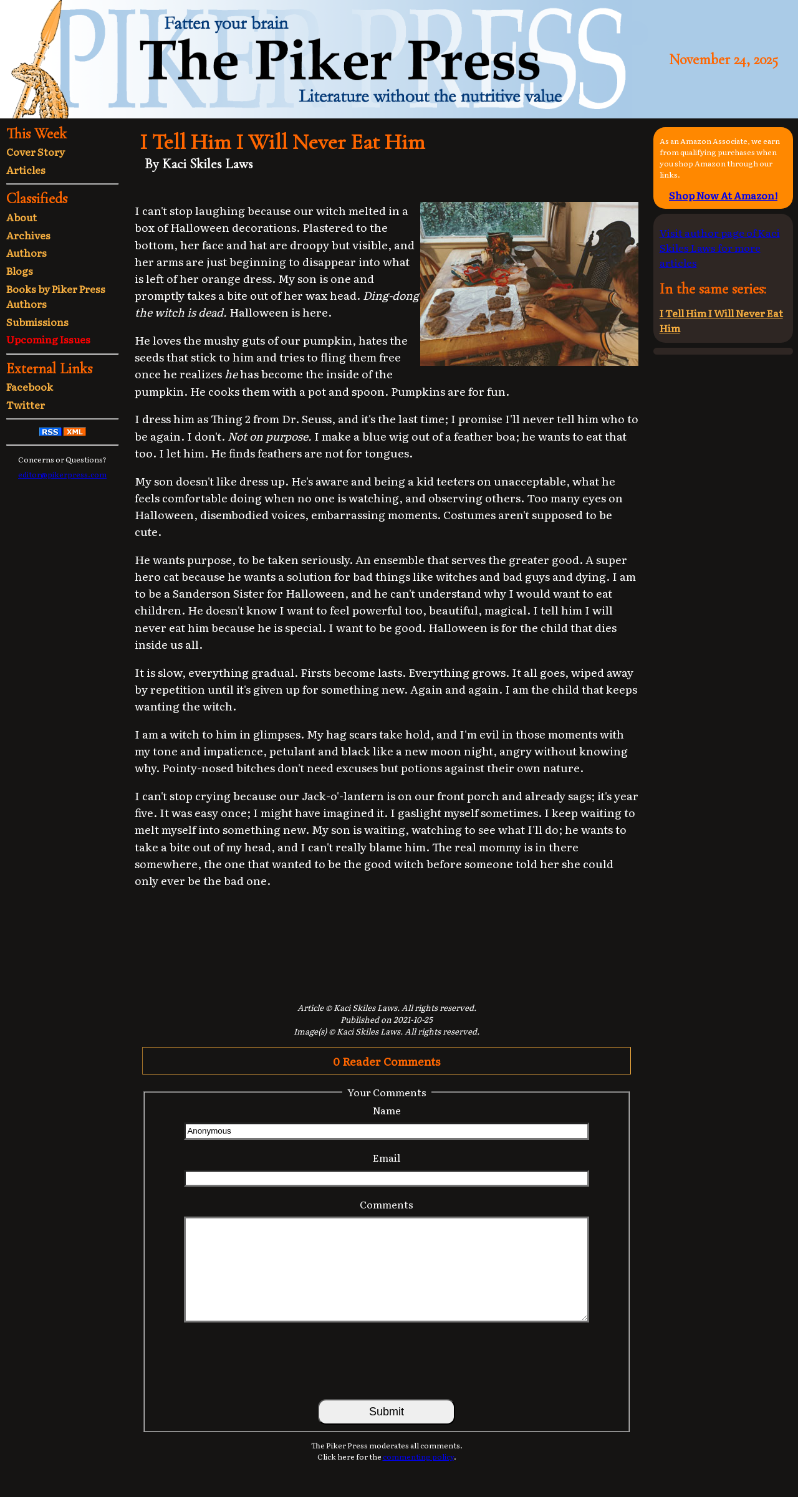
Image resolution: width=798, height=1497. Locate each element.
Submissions (37, 321)
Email (386, 1157)
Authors (26, 252)
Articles (26, 169)
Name (387, 1109)
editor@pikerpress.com (62, 474)
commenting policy (418, 1456)
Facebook (29, 386)
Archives (28, 234)
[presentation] (386, 1360)
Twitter (25, 404)
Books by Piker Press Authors (55, 296)
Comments (386, 1204)
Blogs (19, 270)
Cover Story (35, 151)
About (21, 216)
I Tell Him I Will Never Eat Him (721, 320)
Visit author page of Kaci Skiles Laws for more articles (720, 247)
